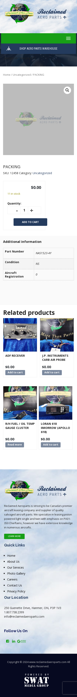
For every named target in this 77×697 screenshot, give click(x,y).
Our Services (15, 567)
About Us (13, 561)
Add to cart (30, 222)
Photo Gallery (16, 573)
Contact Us (14, 585)
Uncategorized (22, 75)
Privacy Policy (16, 591)
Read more (15, 444)
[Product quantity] (24, 210)
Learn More (14, 536)
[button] (67, 90)
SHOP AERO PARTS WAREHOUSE (38, 48)
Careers (12, 579)
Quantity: (14, 203)
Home (6, 75)
